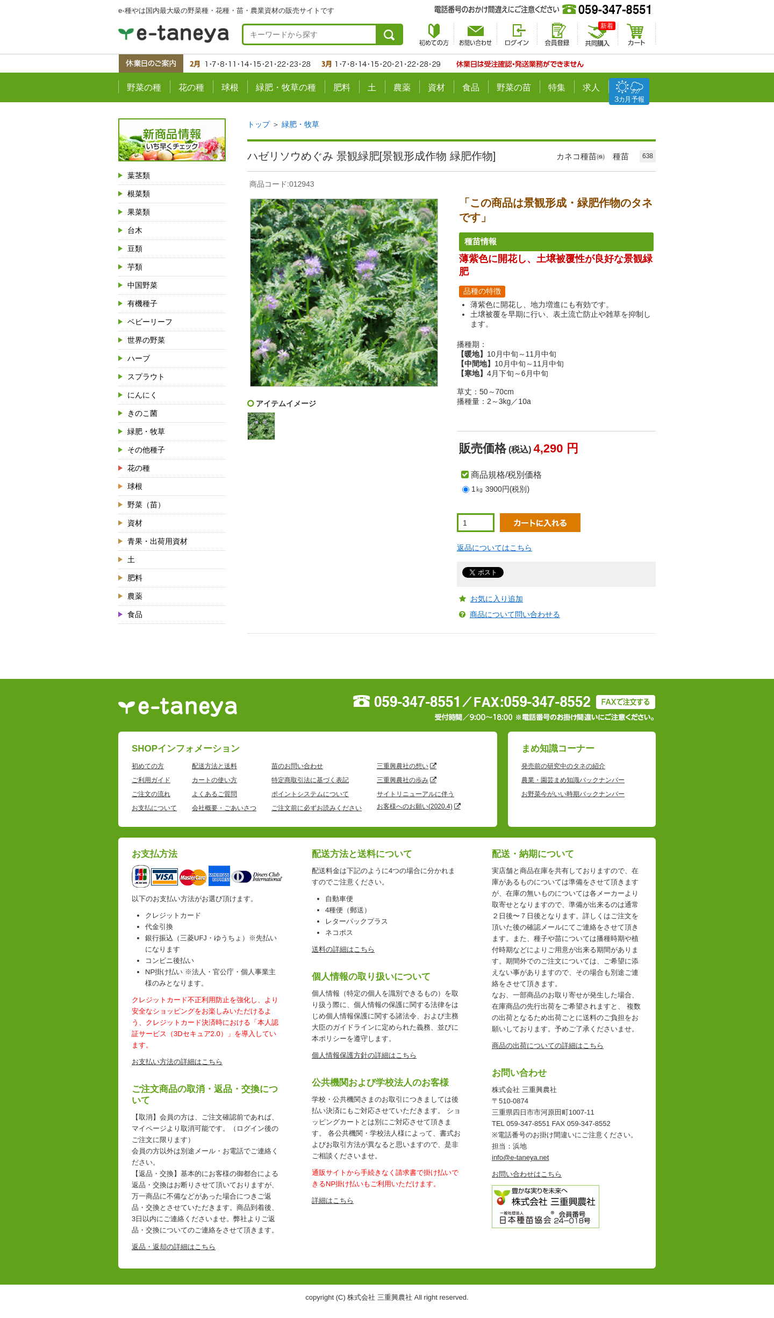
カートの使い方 (214, 780)
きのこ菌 (142, 413)
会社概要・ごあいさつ (224, 808)
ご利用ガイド (151, 780)
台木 (134, 230)
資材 (436, 87)
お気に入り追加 (496, 598)
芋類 (134, 267)
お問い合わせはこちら (527, 1174)
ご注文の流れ (151, 794)
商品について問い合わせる (515, 614)
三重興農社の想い (402, 766)
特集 (556, 87)
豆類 (134, 248)
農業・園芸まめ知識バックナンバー (573, 780)
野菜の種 (144, 87)
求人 (591, 87)
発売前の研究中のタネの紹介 (563, 766)
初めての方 (148, 766)
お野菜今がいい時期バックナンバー (573, 794)
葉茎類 (138, 175)
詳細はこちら (333, 1200)
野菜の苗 (514, 87)
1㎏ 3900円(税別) (500, 489)
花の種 (191, 87)
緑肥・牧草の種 (286, 87)
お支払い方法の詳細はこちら (177, 1062)
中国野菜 (142, 285)
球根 (230, 87)
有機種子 (142, 303)
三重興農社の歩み (402, 780)
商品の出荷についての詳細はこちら (548, 1045)
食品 (470, 87)
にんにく (142, 395)
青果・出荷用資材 (157, 541)
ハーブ (138, 358)
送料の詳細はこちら (343, 949)
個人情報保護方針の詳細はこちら (364, 1055)
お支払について (154, 808)
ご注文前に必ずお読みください (316, 808)
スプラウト (146, 376)
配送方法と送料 (214, 766)
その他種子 (146, 449)
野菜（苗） (146, 504)
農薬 (402, 87)
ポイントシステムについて (310, 794)
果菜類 (138, 212)
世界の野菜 (146, 340)
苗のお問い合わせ (297, 766)
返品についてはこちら (494, 547)
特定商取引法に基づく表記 (310, 780)
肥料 (341, 87)
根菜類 (138, 193)
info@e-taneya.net (520, 1157)
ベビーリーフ (150, 321)
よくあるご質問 (214, 794)
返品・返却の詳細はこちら (174, 1247)
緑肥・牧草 (146, 431)
